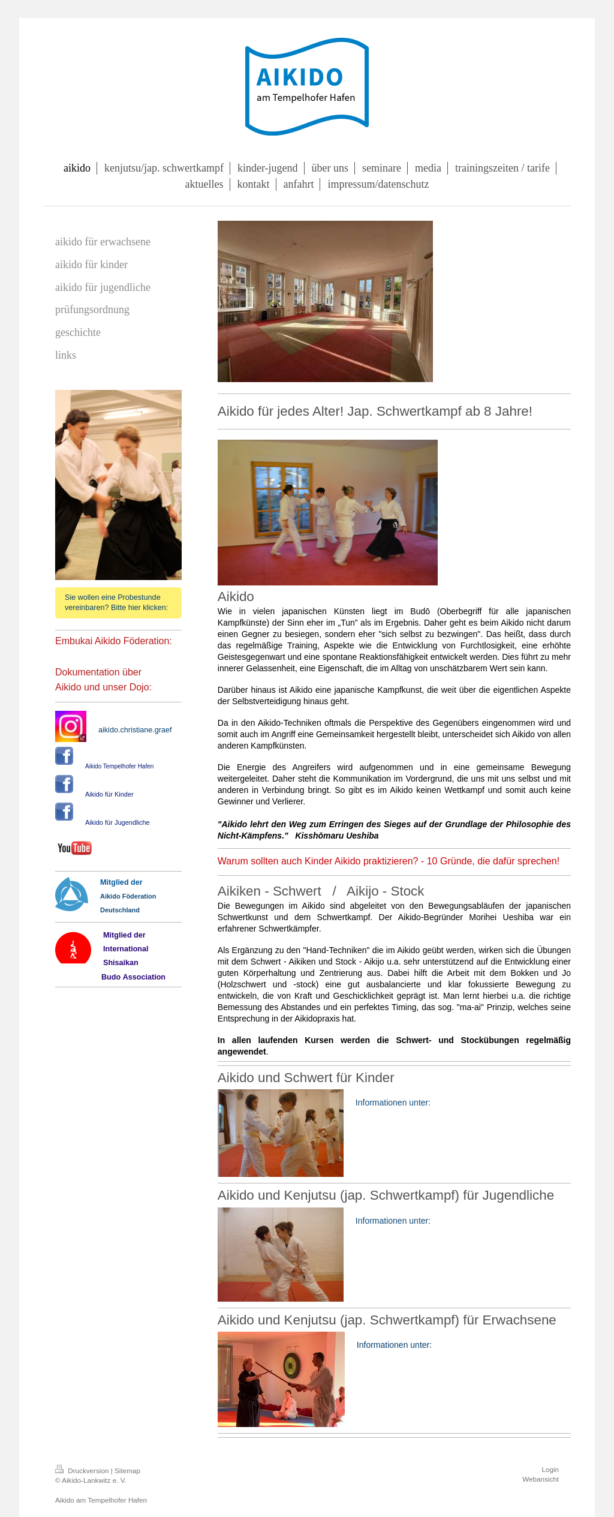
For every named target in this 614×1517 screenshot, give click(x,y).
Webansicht (540, 1479)
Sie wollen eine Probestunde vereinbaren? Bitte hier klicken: (116, 602)
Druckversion (83, 1470)
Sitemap (127, 1470)
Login (550, 1469)
